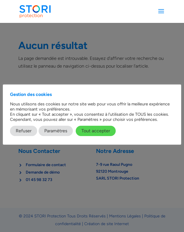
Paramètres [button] (55, 130)
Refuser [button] (23, 130)
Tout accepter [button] (95, 130)
